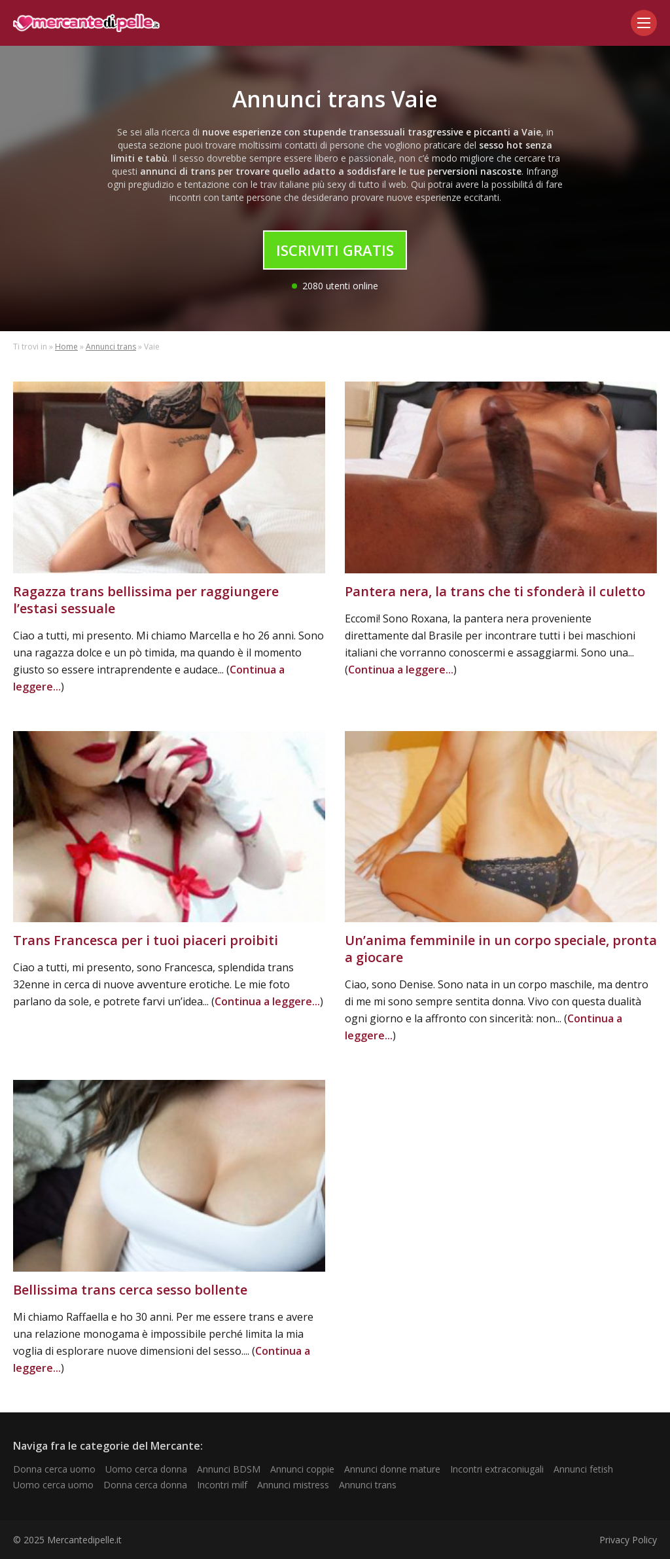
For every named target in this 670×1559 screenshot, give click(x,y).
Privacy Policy (628, 1539)
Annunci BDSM (228, 1469)
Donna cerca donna (145, 1484)
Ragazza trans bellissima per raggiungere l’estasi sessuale (146, 599)
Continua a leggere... (400, 669)
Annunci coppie (302, 1469)
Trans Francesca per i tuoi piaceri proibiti (145, 940)
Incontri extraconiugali (497, 1469)
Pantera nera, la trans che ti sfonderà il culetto (495, 591)
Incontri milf (222, 1484)
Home (66, 346)
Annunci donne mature (392, 1469)
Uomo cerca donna (146, 1469)
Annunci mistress (293, 1484)
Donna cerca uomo (54, 1469)
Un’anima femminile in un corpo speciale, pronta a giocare (501, 948)
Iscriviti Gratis (335, 250)
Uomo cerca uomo (53, 1484)
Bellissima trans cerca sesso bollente (130, 1290)
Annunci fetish (583, 1469)
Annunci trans (111, 346)
